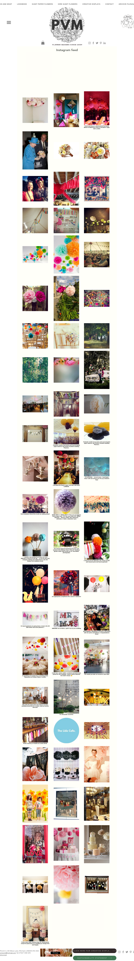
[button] (43, 42)
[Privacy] (55, 953)
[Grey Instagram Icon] (89, 43)
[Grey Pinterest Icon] (100, 43)
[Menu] (9, 22)
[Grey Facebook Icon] (93, 43)
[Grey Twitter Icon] (97, 43)
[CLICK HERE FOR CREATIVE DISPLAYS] (94, 950)
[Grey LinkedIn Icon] (104, 43)
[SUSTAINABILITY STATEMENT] (94, 958)
